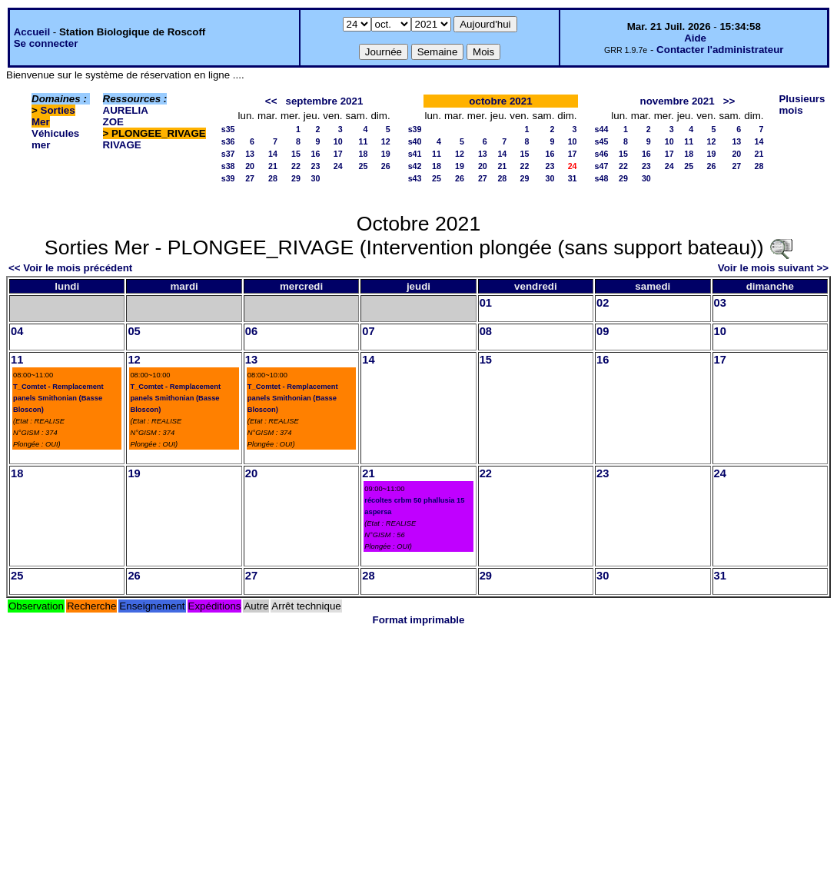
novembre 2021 (677, 101)
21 (272, 166)
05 (134, 331)
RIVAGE (122, 145)
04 (17, 331)
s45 (602, 141)
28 (272, 178)
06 (251, 331)
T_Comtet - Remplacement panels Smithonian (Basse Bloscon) (58, 398)
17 (338, 153)
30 (316, 178)
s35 (228, 129)
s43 (415, 178)
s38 (228, 166)
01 (486, 303)
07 (368, 331)
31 (572, 178)
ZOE (113, 122)
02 (602, 303)
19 (385, 153)
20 (249, 166)
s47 (602, 166)
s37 (228, 153)
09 (602, 331)
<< (271, 101)
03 (720, 303)
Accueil (32, 32)
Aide (695, 38)
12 (385, 141)
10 (338, 141)
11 (363, 141)
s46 (602, 153)
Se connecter (46, 43)
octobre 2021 (500, 101)
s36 (228, 141)
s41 (415, 153)
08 (486, 331)
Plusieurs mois (802, 104)
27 (249, 178)
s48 (602, 178)
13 (249, 153)
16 (316, 153)
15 (296, 153)
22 (296, 166)
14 (272, 153)
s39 (228, 178)
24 (338, 166)
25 (363, 166)
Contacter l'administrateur (719, 49)
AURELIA (125, 110)
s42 (415, 166)
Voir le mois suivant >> (773, 268)
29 (296, 178)
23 (316, 166)
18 (363, 153)
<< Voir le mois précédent (70, 268)
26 (385, 166)
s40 (415, 141)
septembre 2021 (325, 101)
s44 (602, 129)
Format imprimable (419, 620)
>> (729, 101)
